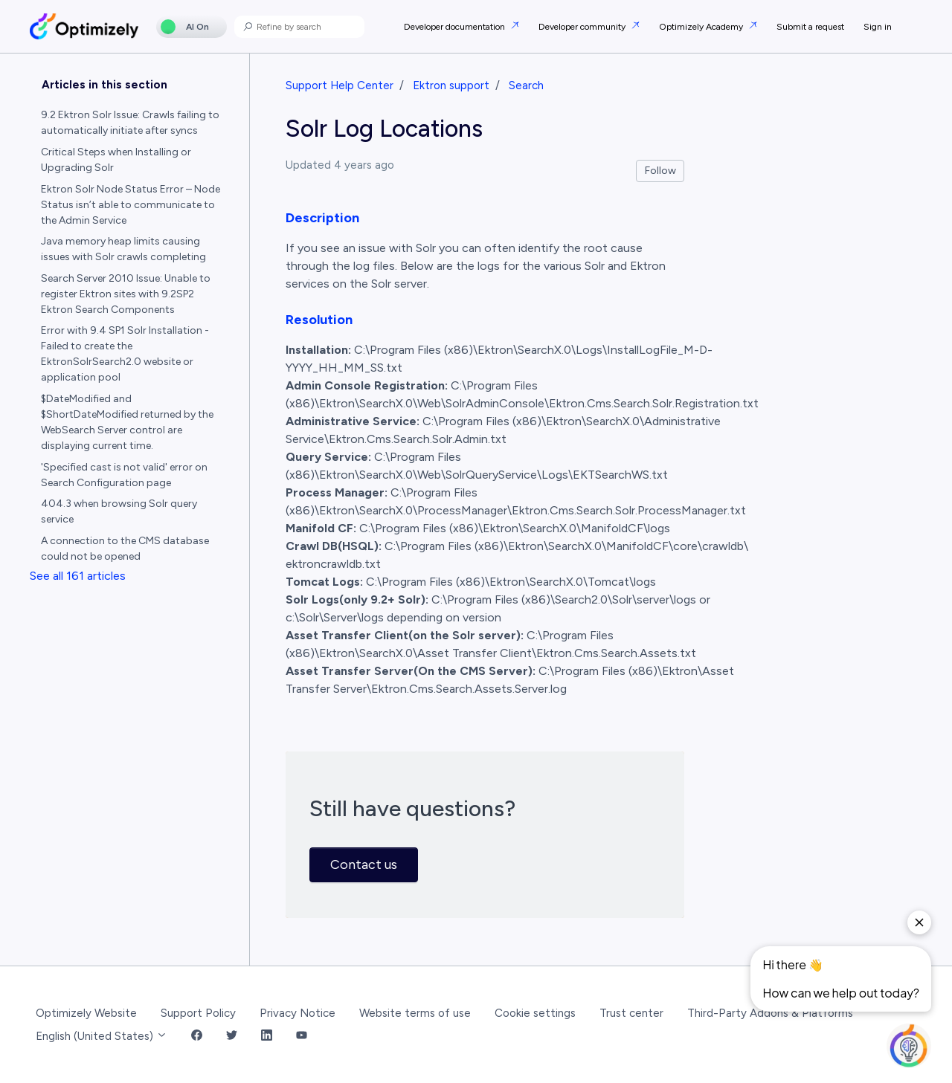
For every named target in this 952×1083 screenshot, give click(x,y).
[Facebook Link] (196, 1036)
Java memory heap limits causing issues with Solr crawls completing (123, 249)
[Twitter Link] (231, 1036)
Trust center (631, 1013)
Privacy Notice (297, 1013)
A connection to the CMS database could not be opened (125, 548)
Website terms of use (415, 1013)
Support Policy (198, 1013)
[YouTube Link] (301, 1036)
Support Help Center (339, 85)
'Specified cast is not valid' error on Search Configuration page (124, 475)
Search (526, 85)
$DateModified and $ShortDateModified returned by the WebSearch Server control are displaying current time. (127, 422)
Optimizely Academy (702, 27)
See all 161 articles (78, 576)
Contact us (363, 864)
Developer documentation (455, 27)
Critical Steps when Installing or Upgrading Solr (116, 160)
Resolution (319, 319)
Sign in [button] (877, 27)
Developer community (583, 27)
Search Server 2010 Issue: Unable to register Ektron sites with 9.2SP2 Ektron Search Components (125, 294)
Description (322, 218)
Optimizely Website (86, 1013)
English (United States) (101, 1036)
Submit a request (810, 27)
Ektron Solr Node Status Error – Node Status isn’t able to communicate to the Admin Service (130, 205)
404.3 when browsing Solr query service (119, 511)
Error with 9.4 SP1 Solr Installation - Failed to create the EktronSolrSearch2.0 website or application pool (125, 354)
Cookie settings (535, 1013)
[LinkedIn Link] (266, 1036)
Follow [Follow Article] (660, 170)
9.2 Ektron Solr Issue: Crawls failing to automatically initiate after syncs (130, 123)
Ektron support (451, 85)
